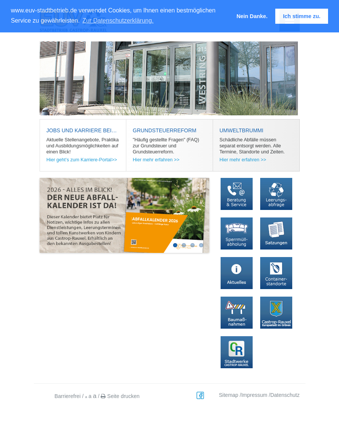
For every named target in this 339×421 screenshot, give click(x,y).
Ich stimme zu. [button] (302, 16)
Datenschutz (285, 395)
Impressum (254, 395)
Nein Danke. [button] (251, 16)
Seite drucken (120, 396)
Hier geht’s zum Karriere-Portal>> (81, 159)
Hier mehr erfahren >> (156, 159)
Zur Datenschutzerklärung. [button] (118, 20)
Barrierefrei (68, 396)
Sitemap (228, 395)
